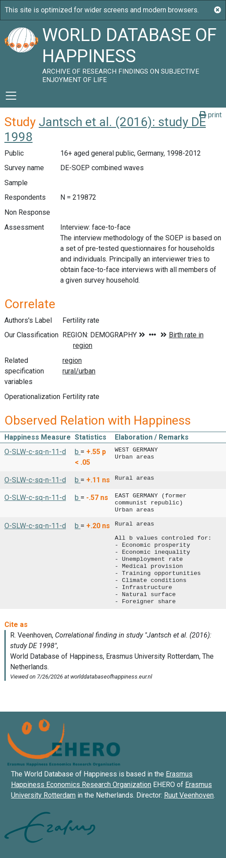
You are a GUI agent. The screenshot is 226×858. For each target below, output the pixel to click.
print (210, 115)
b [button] (77, 452)
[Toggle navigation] (11, 95)
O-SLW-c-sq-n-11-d (35, 452)
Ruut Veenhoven (189, 795)
